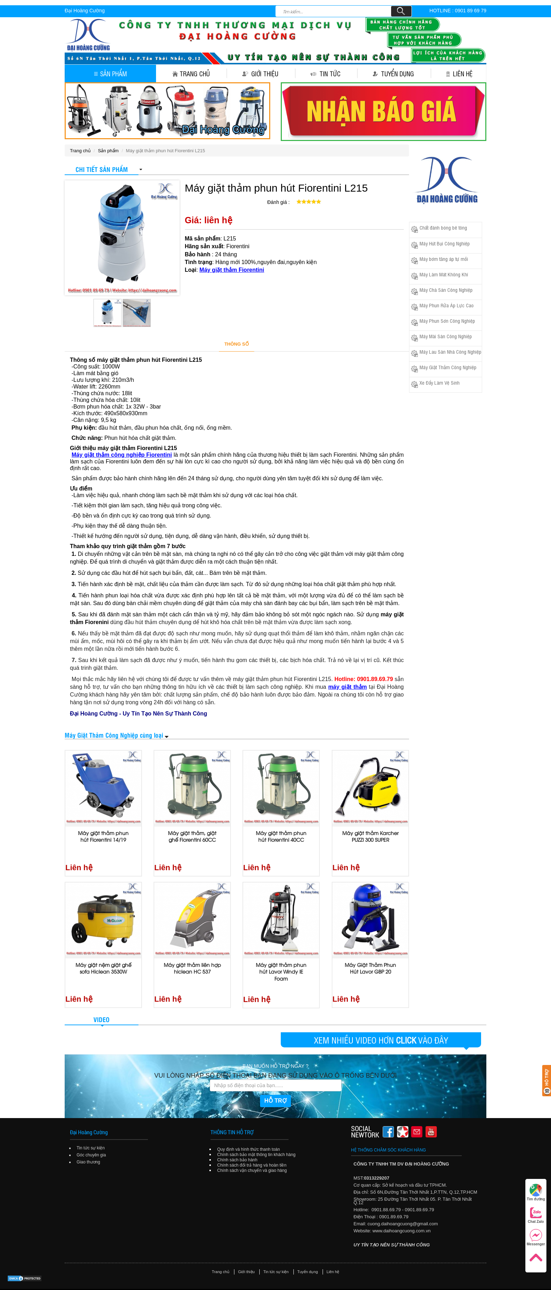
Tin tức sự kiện (91, 1129)
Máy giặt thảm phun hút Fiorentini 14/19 (103, 836)
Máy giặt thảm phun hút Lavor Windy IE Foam (281, 962)
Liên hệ (459, 73)
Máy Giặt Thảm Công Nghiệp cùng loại (114, 734)
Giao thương (88, 1143)
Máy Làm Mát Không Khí (444, 274)
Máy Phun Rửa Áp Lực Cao (447, 305)
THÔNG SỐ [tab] (236, 344)
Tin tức (326, 73)
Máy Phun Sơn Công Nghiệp (447, 320)
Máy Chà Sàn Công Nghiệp (446, 289)
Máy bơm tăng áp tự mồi (444, 258)
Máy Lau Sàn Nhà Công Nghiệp (450, 351)
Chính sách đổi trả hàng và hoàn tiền (251, 1147)
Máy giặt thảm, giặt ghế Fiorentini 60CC (192, 836)
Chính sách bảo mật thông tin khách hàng (256, 1136)
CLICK (406, 1021)
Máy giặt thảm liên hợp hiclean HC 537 (192, 959)
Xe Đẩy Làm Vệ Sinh (440, 382)
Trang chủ (191, 73)
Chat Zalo (536, 1215)
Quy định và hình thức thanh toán (248, 1131)
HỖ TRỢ (275, 1082)
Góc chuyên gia (91, 1136)
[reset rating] (294, 201)
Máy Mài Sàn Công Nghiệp (446, 336)
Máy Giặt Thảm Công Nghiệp (448, 367)
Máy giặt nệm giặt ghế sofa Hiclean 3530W (103, 959)
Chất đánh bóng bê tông (443, 227)
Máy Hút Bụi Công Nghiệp (445, 243)
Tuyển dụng (393, 73)
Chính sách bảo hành (237, 1142)
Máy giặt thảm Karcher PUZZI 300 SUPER (370, 836)
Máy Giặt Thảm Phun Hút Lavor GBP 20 (370, 959)
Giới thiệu (260, 73)
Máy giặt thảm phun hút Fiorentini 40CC (281, 836)
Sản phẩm (110, 73)
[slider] (309, 201)
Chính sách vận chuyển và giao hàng (252, 1152)
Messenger (536, 1237)
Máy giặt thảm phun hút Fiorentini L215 (276, 188)
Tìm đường (536, 1192)
